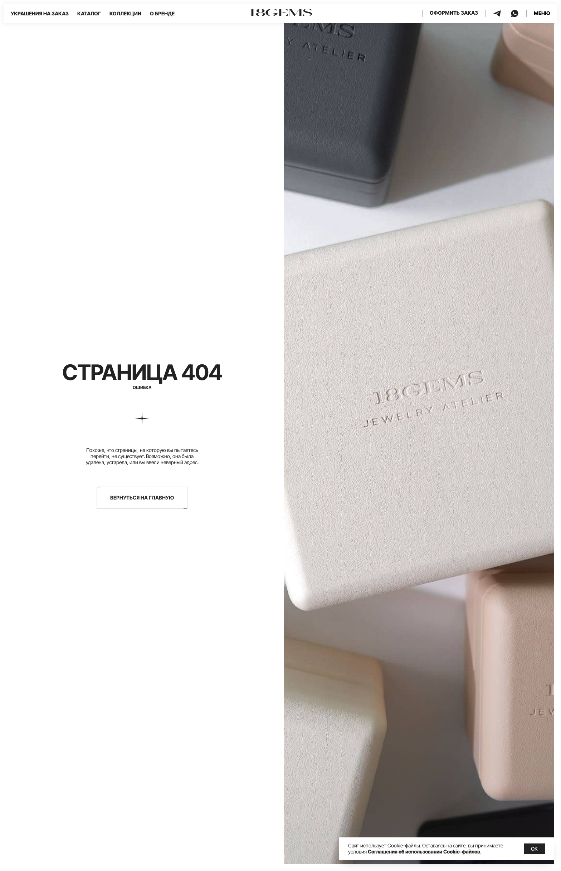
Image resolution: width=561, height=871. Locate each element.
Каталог (89, 13)
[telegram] (497, 13)
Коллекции (125, 13)
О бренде (162, 13)
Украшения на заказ (40, 13)
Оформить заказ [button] (454, 13)
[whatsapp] (514, 13)
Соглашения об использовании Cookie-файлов (424, 851)
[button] (542, 13)
